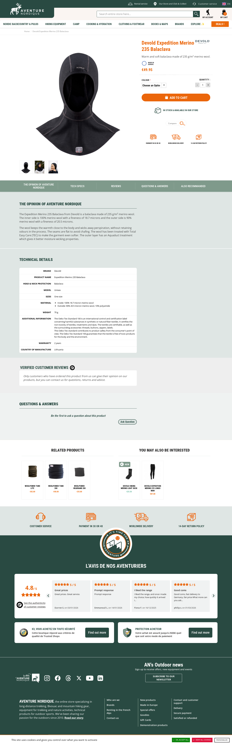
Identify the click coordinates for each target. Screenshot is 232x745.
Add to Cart (179, 98)
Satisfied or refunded (185, 718)
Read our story (73, 718)
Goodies (144, 714)
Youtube (90, 678)
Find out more (97, 632)
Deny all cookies (202, 740)
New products (148, 699)
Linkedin (100, 678)
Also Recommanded (193, 186)
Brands (110, 704)
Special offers (147, 709)
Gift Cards (145, 719)
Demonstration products (154, 725)
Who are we (113, 699)
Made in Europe (149, 704)
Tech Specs (77, 186)
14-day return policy (199, 143)
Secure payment (183, 713)
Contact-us (113, 718)
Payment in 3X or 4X (91, 526)
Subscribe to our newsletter (163, 678)
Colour (145, 80)
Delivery (178, 708)
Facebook (58, 678)
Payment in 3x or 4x (153, 143)
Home (27, 31)
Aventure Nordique (36, 701)
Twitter (79, 678)
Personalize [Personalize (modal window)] (222, 740)
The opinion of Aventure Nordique (39, 186)
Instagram (47, 678)
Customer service (41, 526)
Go (196, 14)
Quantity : (204, 79)
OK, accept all (181, 740)
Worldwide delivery (176, 143)
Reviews (116, 186)
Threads (68, 678)
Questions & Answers (154, 186)
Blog (27, 678)
